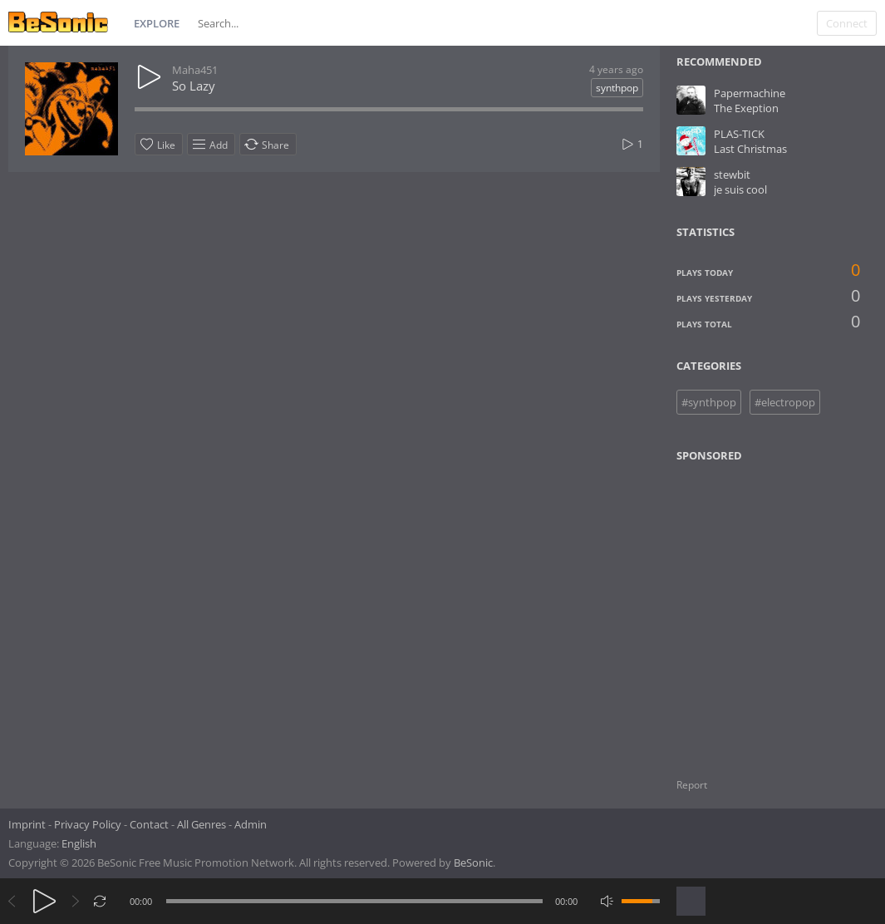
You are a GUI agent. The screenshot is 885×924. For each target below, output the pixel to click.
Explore (156, 23)
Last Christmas (750, 148)
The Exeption (746, 108)
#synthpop (708, 402)
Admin (250, 824)
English (78, 843)
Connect (847, 23)
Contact (149, 824)
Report (691, 785)
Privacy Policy (87, 824)
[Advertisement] (757, 610)
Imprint (27, 824)
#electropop (785, 402)
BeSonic (473, 862)
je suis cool (740, 189)
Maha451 (195, 69)
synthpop (617, 88)
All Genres (201, 824)
